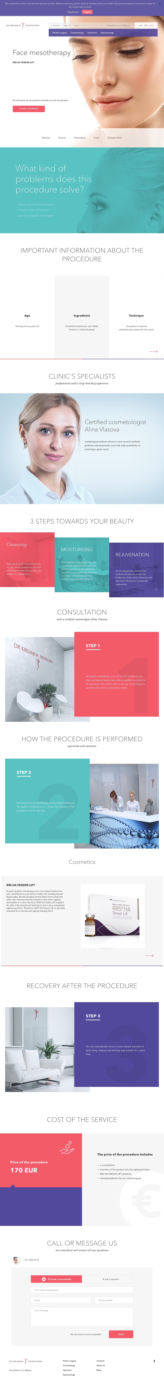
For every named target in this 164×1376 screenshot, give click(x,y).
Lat (140, 26)
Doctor (62, 137)
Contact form (114, 137)
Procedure (79, 137)
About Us (67, 25)
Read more (73, 12)
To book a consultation (28, 108)
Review (46, 137)
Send (121, 1334)
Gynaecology (107, 32)
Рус (146, 26)
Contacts (56, 25)
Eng (152, 26)
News (77, 25)
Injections (92, 32)
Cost (96, 137)
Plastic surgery (59, 32)
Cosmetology (77, 32)
